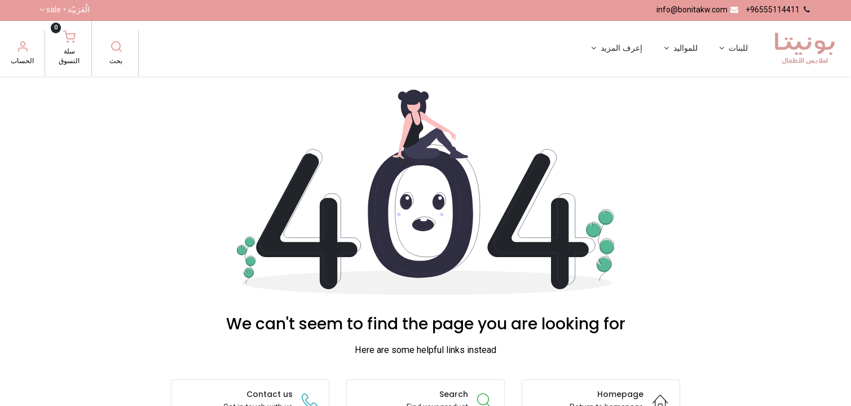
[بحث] (116, 47)
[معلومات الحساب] (22, 47)
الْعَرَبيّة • (68, 10)
